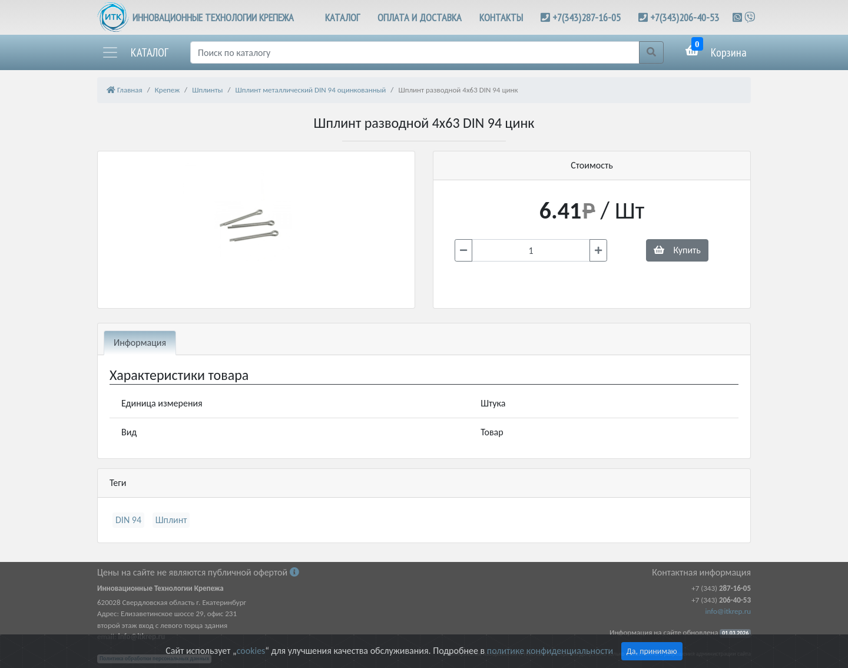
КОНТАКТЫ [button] (501, 17)
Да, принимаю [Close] (652, 651)
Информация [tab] (140, 342)
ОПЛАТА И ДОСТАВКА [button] (419, 17)
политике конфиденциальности (550, 650)
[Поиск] (415, 52)
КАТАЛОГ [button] (342, 17)
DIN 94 (128, 519)
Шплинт (171, 519)
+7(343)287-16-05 (586, 17)
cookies (251, 650)
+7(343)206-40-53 (684, 17)
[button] (135, 52)
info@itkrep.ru (728, 611)
